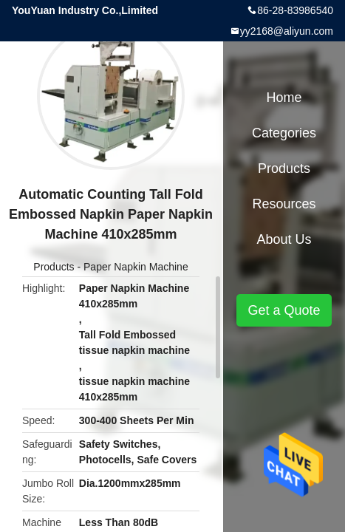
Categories (284, 133)
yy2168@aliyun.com (286, 31)
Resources (283, 204)
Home (283, 97)
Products (53, 267)
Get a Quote (283, 310)
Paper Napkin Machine (135, 267)
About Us (283, 239)
